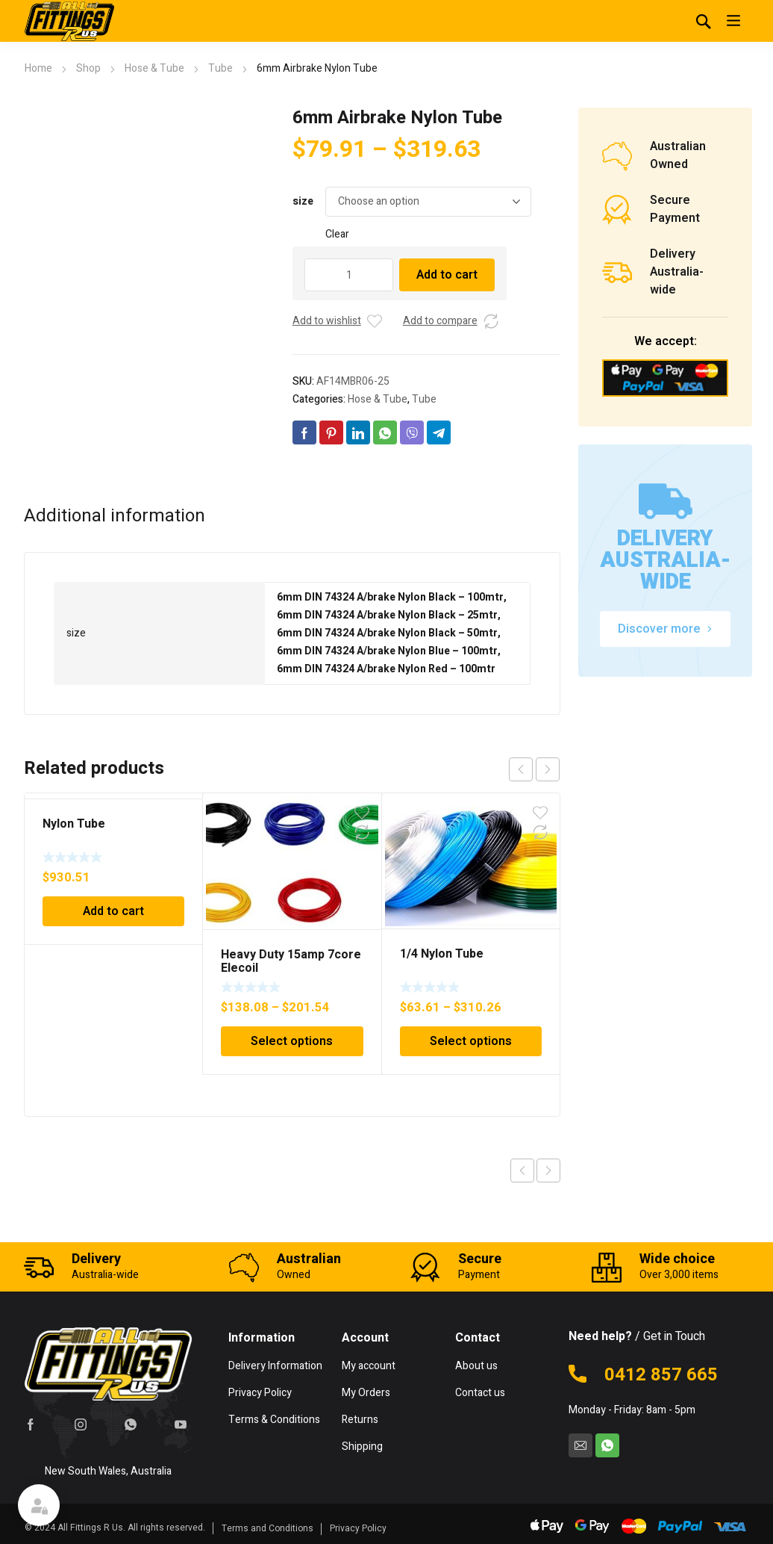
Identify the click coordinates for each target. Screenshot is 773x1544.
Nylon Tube (74, 824)
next (548, 769)
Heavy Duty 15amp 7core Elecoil (291, 961)
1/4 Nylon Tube (441, 954)
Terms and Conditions (267, 1528)
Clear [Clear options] (337, 234)
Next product (548, 1170)
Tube (220, 68)
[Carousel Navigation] (534, 769)
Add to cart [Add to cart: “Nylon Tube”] (113, 911)
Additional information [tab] (114, 516)
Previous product (522, 1170)
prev (521, 769)
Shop (88, 68)
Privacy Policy (358, 1528)
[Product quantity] (349, 274)
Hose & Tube (154, 68)
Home (38, 68)
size (302, 201)
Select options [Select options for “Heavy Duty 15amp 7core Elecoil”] (292, 1041)
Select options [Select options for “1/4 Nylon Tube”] (471, 1041)
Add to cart (447, 275)
